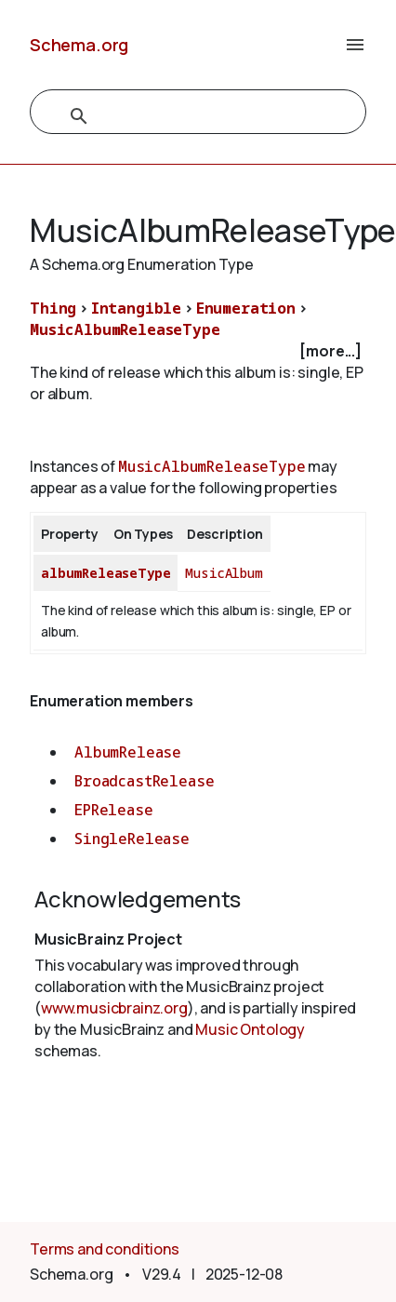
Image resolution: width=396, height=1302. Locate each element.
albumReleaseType (105, 573)
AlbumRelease (127, 752)
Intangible (136, 308)
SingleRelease (132, 838)
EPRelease (113, 809)
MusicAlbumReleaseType (125, 329)
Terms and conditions (104, 1249)
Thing (53, 308)
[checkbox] (198, 351)
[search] (178, 116)
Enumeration (246, 308)
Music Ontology (250, 1029)
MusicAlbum (223, 573)
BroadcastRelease (144, 781)
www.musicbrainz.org (114, 1008)
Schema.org (79, 45)
